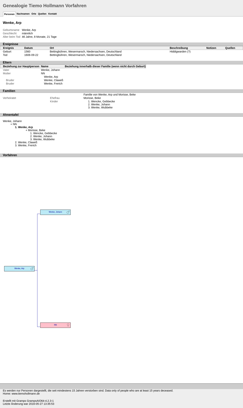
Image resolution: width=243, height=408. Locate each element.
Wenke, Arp (51, 76)
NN (43, 73)
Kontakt (52, 14)
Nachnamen (23, 14)
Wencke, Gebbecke (103, 101)
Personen (9, 14)
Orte (34, 14)
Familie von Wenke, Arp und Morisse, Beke (110, 94)
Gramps (21, 400)
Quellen (42, 14)
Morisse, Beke (92, 97)
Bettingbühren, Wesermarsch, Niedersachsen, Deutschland (86, 51)
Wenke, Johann (50, 69)
